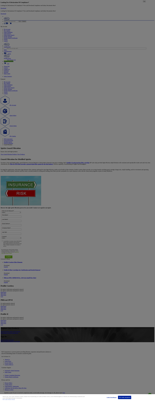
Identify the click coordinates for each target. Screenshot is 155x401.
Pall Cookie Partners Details (9, 399)
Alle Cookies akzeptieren (124, 397)
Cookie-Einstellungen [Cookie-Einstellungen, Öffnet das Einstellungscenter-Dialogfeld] (111, 397)
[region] (77, 397)
